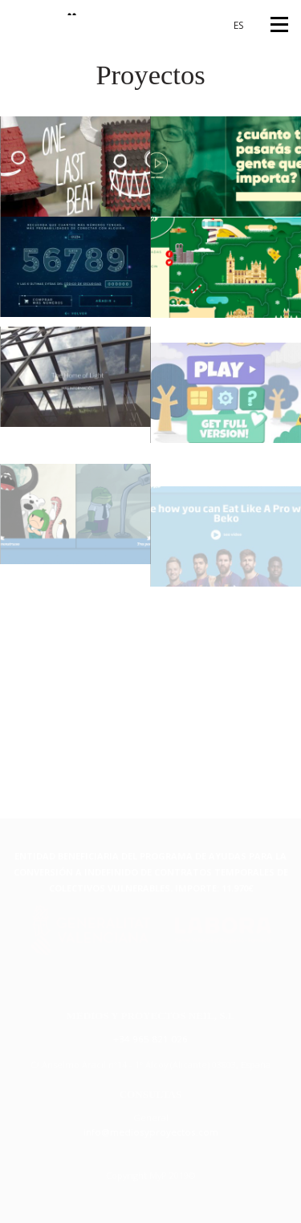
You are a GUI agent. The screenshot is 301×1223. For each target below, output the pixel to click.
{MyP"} (46, 7)
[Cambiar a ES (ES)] (232, 25)
